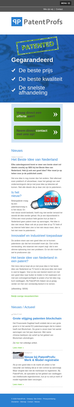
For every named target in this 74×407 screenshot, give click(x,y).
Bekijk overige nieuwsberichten (25, 296)
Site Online (38, 399)
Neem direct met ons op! (32, 132)
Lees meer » (18, 348)
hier (17, 343)
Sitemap (23, 402)
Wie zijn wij (48, 9)
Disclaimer (15, 402)
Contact (59, 9)
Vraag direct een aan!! (29, 114)
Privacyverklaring (49, 399)
